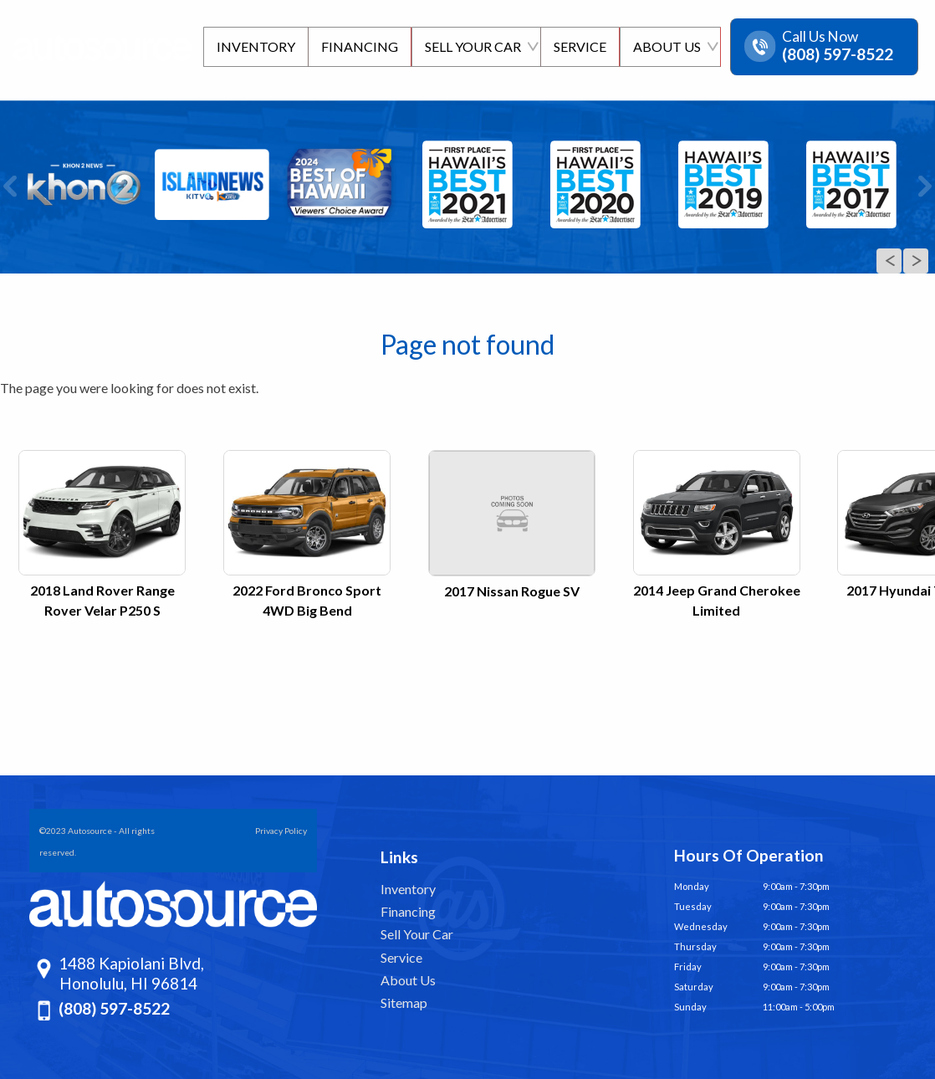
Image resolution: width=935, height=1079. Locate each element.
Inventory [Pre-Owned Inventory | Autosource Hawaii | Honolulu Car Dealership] (251, 46)
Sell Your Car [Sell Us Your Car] (470, 46)
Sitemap (404, 1002)
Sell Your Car (417, 934)
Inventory (408, 889)
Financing (408, 911)
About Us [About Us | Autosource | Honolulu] (666, 46)
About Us (408, 980)
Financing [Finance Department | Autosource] (357, 46)
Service (401, 957)
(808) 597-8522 (114, 1008)
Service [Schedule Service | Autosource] (578, 46)
